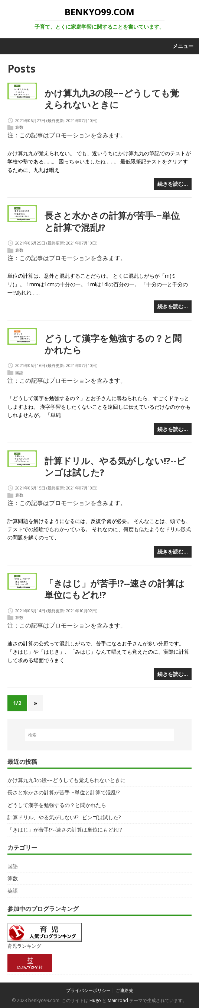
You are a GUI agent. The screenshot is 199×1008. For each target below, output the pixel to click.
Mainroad (118, 1000)
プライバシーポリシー (88, 990)
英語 (12, 890)
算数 (19, 127)
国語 (19, 372)
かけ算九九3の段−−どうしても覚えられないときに (112, 99)
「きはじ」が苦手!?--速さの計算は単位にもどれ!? (115, 589)
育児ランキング (24, 946)
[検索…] (99, 734)
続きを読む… (172, 183)
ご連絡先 (124, 990)
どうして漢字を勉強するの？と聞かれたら (113, 344)
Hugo (95, 1000)
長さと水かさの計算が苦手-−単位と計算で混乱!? (112, 221)
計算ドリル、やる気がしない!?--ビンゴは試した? (115, 466)
